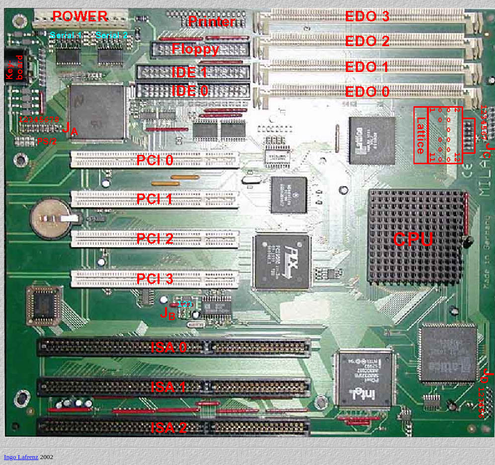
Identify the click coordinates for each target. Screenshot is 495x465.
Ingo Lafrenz (21, 457)
